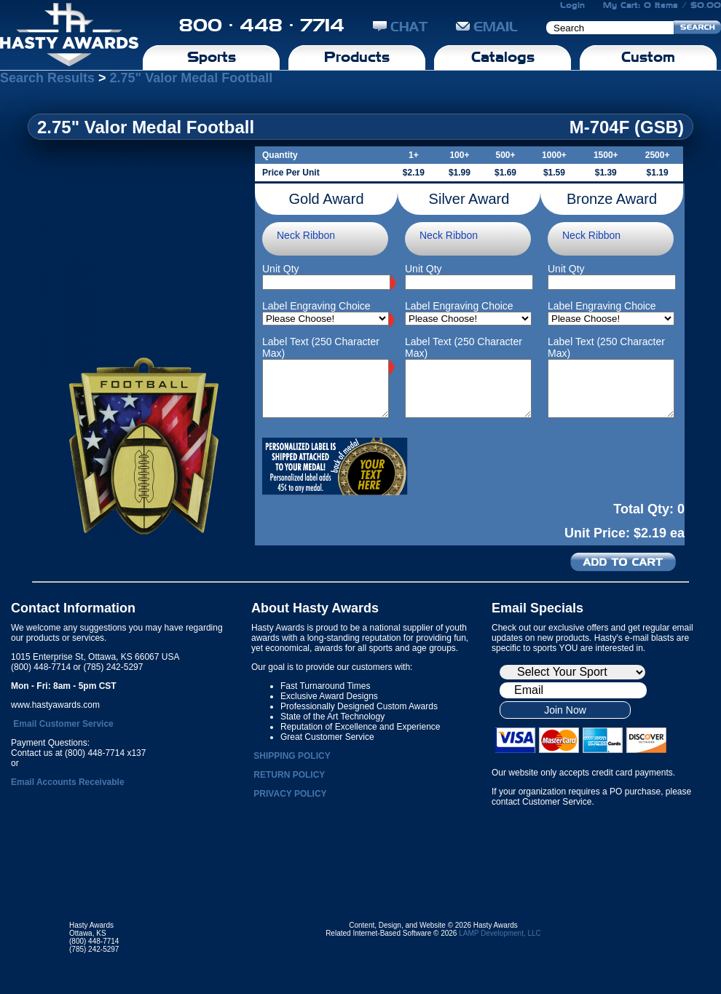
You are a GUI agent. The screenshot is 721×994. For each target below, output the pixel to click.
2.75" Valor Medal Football (191, 78)
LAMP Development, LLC (500, 933)
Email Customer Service (63, 724)
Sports (211, 57)
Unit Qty (280, 269)
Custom (648, 57)
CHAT (400, 26)
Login (572, 5)
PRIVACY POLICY (289, 794)
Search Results (47, 78)
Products (357, 57)
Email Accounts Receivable (68, 782)
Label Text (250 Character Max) (320, 347)
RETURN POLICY (289, 775)
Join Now (565, 710)
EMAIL (487, 26)
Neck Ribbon (306, 235)
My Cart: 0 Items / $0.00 (662, 5)
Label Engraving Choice (316, 306)
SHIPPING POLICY (291, 756)
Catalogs (503, 57)
